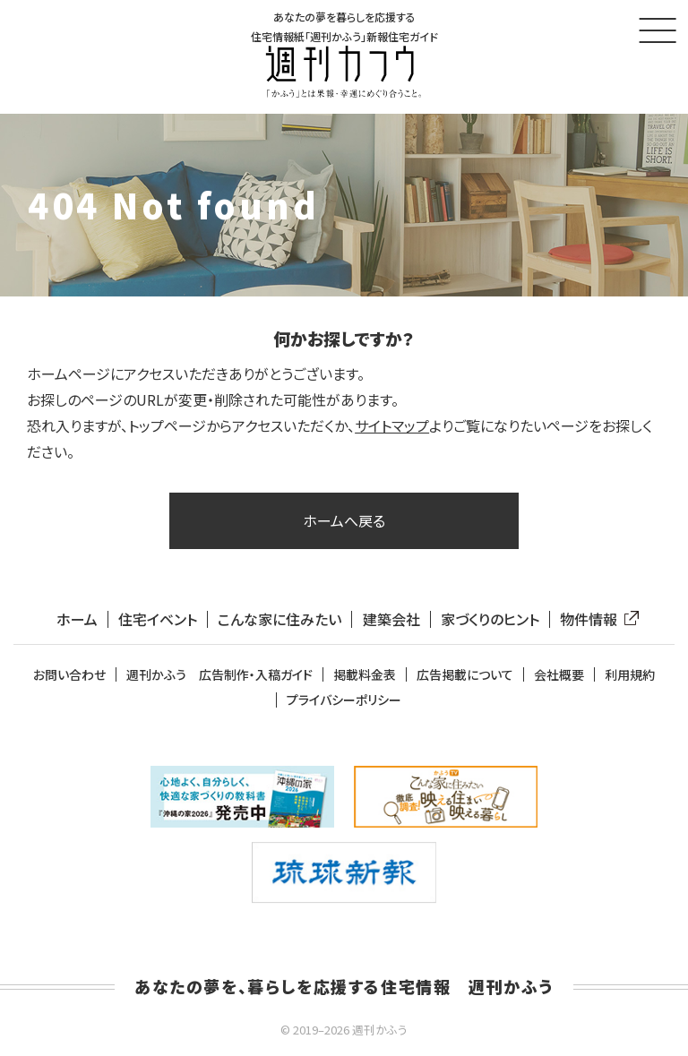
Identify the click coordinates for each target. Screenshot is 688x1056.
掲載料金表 (364, 675)
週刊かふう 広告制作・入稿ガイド (219, 675)
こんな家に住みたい (279, 619)
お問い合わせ (69, 675)
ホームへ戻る (344, 520)
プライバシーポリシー (344, 700)
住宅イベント (157, 619)
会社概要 (559, 675)
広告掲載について (465, 675)
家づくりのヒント (490, 619)
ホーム (77, 619)
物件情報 (596, 619)
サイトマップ (392, 425)
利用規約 (630, 675)
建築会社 (391, 619)
